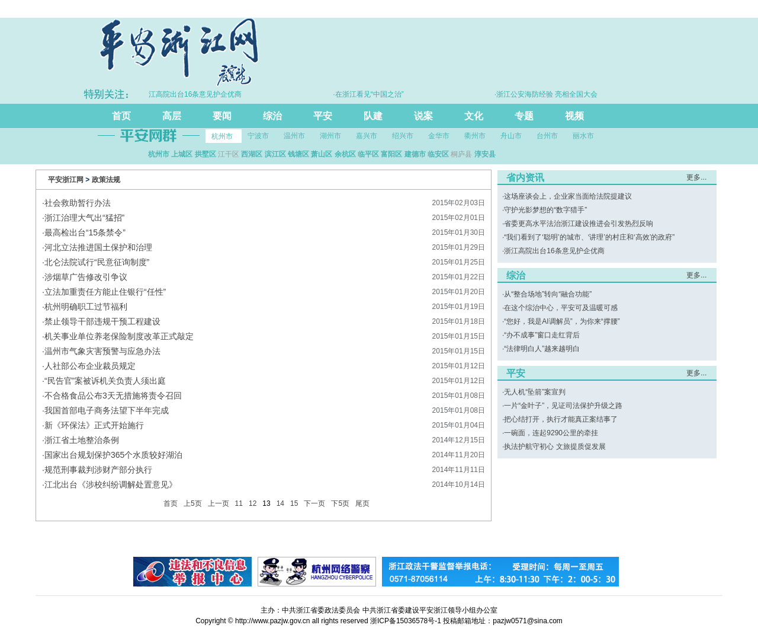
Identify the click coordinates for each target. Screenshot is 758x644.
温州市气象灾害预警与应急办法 (102, 351)
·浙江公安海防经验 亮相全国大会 (549, 94)
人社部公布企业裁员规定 (90, 366)
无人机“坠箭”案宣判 (535, 392)
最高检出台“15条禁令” (85, 232)
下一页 (314, 503)
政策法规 (106, 180)
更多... (696, 177)
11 (239, 503)
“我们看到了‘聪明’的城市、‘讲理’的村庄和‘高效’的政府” (589, 237)
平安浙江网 (65, 180)
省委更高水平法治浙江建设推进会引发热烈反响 (578, 223)
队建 (373, 116)
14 (280, 503)
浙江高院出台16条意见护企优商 (554, 251)
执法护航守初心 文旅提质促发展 (554, 446)
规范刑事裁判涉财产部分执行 (98, 469)
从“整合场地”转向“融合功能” (548, 294)
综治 (272, 116)
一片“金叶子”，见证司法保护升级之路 (563, 405)
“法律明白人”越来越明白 (542, 349)
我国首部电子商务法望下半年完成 (106, 410)
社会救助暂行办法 (77, 203)
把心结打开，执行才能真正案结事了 (561, 419)
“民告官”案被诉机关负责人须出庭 (105, 380)
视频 (574, 116)
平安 (322, 116)
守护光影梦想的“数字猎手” (545, 210)
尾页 (362, 503)
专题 (524, 116)
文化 (473, 116)
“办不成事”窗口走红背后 (542, 335)
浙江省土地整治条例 (81, 440)
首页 (121, 116)
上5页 (193, 503)
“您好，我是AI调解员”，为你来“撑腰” (561, 321)
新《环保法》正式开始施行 (94, 425)
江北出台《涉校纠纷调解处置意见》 (110, 484)
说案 (423, 116)
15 (294, 503)
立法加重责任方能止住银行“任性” (105, 292)
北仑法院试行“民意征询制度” (96, 262)
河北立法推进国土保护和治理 (98, 247)
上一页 (218, 503)
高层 (171, 116)
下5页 (340, 503)
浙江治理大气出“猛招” (84, 217)
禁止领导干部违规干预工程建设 (102, 321)
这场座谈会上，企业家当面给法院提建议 (568, 196)
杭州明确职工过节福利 (85, 306)
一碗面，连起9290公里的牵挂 (551, 433)
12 (252, 503)
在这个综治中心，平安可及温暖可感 (561, 308)
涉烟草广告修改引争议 (85, 277)
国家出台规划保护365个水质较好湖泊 (113, 455)
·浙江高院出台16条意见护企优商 (194, 94)
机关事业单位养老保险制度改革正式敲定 (119, 336)
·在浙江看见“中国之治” (371, 94)
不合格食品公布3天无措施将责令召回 (113, 395)
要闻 (222, 116)
